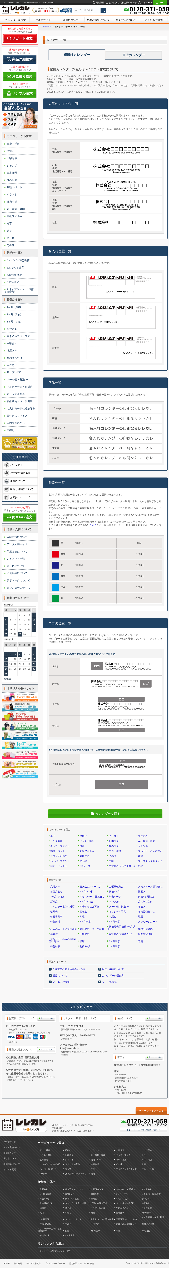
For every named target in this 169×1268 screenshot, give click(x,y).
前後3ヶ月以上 (146, 896)
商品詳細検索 (22, 59)
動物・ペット (14, 187)
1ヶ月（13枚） (15, 307)
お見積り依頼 (22, 76)
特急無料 (55, 921)
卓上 (52, 836)
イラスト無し (87, 841)
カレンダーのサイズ (18, 587)
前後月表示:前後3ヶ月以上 (121, 927)
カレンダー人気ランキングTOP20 (55, 1251)
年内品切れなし (16, 422)
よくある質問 (9, 1169)
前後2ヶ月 (114, 891)
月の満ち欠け (14, 357)
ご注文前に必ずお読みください (69, 969)
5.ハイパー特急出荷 (18, 260)
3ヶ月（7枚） (15, 321)
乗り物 (10, 237)
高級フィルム (14, 216)
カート (161, 2)
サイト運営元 (109, 982)
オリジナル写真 (16, 393)
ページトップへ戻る (152, 1110)
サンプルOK (14, 372)
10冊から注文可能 (89, 906)
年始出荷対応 (145, 929)
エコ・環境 (115, 851)
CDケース (85, 866)
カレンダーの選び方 (113, 975)
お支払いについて (126, 19)
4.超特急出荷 (14, 274)
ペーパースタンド (60, 861)
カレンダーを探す (15, 19)
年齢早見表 (56, 916)
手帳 (111, 861)
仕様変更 (84, 934)
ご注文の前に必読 (20, 472)
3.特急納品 (13, 282)
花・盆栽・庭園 (16, 208)
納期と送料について (98, 19)
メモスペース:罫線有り (92, 896)
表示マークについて (18, 580)
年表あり (12, 365)
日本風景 (12, 172)
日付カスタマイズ (17, 415)
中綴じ (10, 430)
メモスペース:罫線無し (150, 886)
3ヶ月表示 (114, 941)
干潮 (140, 941)
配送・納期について (113, 969)
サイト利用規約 (33, 1263)
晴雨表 (54, 911)
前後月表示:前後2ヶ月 (121, 934)
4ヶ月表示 (114, 946)
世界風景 (12, 179)
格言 (9, 223)
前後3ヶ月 (85, 946)
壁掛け (10, 151)
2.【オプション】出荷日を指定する (19, 290)
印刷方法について (17, 551)
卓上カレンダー (133, 55)
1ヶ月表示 (114, 921)
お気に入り (113, 2)
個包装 (83, 911)
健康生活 (12, 201)
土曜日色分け (116, 886)
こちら (93, 525)
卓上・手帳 (13, 143)
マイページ (146, 2)
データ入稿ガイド (17, 544)
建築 (9, 230)
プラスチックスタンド (150, 861)
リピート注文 (22, 38)
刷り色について (16, 565)
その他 (10, 245)
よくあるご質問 (154, 19)
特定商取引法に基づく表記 (81, 1263)
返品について (60, 975)
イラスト (12, 194)
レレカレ (47, 27)
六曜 (82, 916)
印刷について (70, 19)
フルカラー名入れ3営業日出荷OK (62, 940)
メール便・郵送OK (18, 379)
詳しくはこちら (46, 1018)
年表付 (54, 934)
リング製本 (56, 841)
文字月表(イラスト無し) (122, 866)
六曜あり (12, 343)
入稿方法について (17, 536)
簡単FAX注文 (22, 517)
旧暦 (82, 941)
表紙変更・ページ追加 (20, 401)
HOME (6, 1263)
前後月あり (13, 328)
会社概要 (18, 1263)
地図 (140, 916)
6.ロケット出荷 (15, 267)
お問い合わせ (130, 2)
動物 (140, 866)
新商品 (54, 901)
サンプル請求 (22, 93)
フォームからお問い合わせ (145, 1129)
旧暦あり (12, 350)
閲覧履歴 (99, 2)
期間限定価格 (145, 934)
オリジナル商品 (58, 856)
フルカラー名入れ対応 (20, 386)
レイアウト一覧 (16, 558)
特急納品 (55, 946)
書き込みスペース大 (18, 336)
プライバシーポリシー (54, 1263)
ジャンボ (12, 165)
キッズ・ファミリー (61, 846)
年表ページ (115, 896)
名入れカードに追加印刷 (21, 408)
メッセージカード (147, 921)
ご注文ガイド (43, 19)
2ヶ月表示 (85, 921)
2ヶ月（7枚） (15, 314)
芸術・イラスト (58, 866)
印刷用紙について (17, 573)
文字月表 (12, 158)
